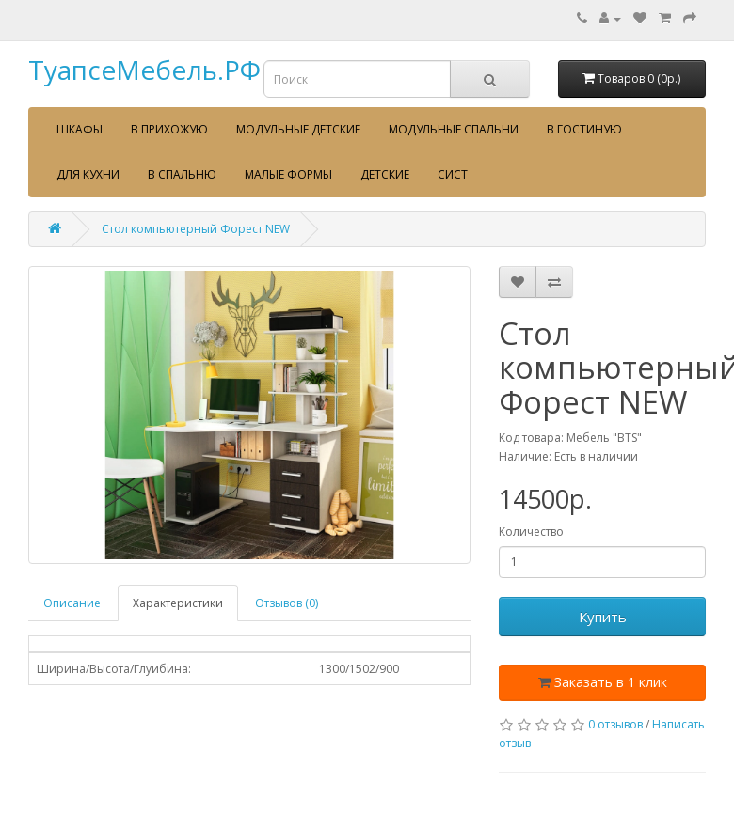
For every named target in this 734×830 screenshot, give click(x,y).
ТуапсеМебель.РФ (144, 69)
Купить (603, 616)
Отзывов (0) (286, 603)
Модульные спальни (454, 129)
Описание (72, 603)
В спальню (182, 174)
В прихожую (169, 129)
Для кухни (88, 174)
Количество (531, 532)
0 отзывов (615, 724)
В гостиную (584, 129)
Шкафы (79, 129)
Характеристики (178, 603)
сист (453, 174)
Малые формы (288, 174)
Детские (384, 174)
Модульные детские (298, 129)
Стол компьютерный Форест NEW (196, 229)
